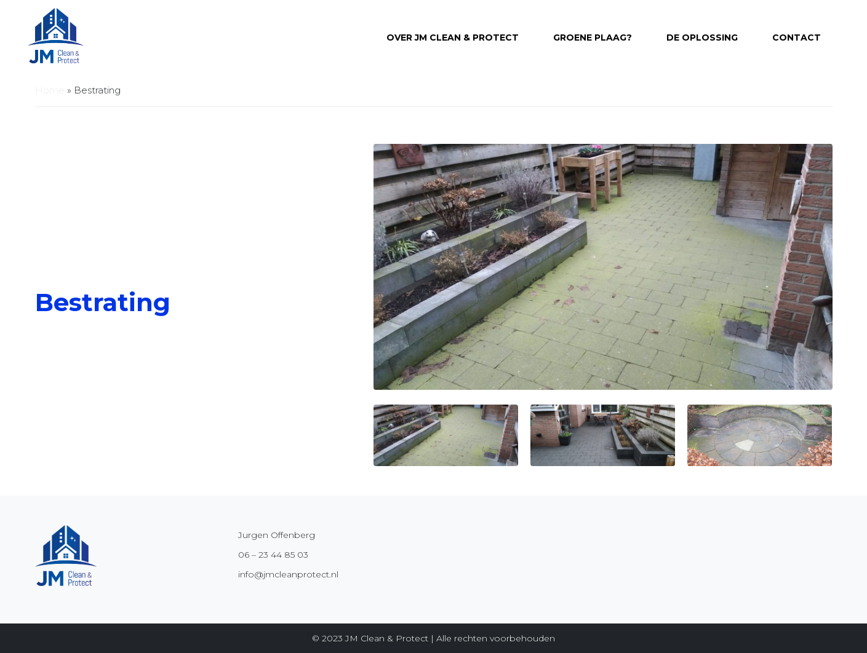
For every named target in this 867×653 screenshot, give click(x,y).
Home (50, 90)
